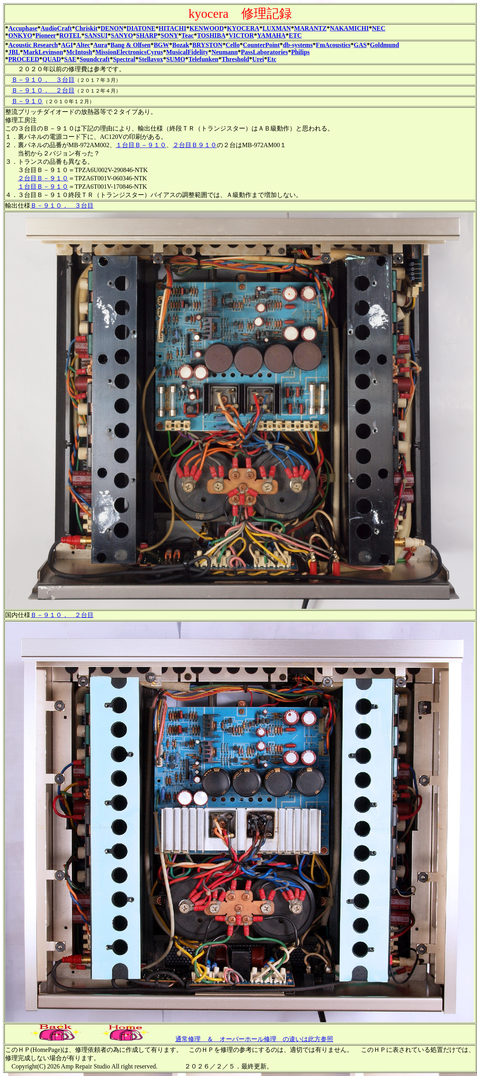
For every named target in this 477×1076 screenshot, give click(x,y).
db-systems (298, 45)
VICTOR (241, 35)
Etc (271, 59)
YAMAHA (271, 35)
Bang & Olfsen (130, 45)
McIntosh (79, 52)
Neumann (224, 52)
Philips (300, 52)
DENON (112, 28)
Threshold (235, 59)
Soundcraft (94, 59)
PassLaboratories (264, 52)
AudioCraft (56, 28)
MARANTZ (310, 28)
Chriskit (86, 28)
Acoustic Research (33, 45)
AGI (67, 45)
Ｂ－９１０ (27, 101)
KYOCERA (243, 28)
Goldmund (384, 45)
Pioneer (45, 35)
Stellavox (151, 59)
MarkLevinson (43, 52)
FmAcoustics (333, 45)
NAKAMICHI (349, 28)
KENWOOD (207, 28)
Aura (100, 45)
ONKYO (20, 35)
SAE (70, 59)
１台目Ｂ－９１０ (141, 145)
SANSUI (96, 35)
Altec (83, 45)
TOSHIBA (211, 35)
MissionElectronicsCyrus (129, 52)
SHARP (147, 35)
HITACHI (172, 28)
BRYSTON (207, 45)
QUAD (51, 59)
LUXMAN (277, 28)
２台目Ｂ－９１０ (43, 178)
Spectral (124, 59)
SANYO (122, 35)
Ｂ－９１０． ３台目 (43, 79)
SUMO (175, 59)
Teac (187, 35)
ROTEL (70, 35)
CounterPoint (261, 45)
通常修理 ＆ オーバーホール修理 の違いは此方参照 (254, 1039)
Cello (232, 45)
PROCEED (23, 59)
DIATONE (141, 28)
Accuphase (23, 28)
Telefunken (203, 59)
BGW (161, 45)
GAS (360, 45)
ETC (295, 35)
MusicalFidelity (187, 52)
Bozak (180, 45)
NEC (378, 28)
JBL (14, 52)
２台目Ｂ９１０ (195, 145)
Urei (258, 59)
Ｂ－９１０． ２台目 (43, 90)
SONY (169, 35)
